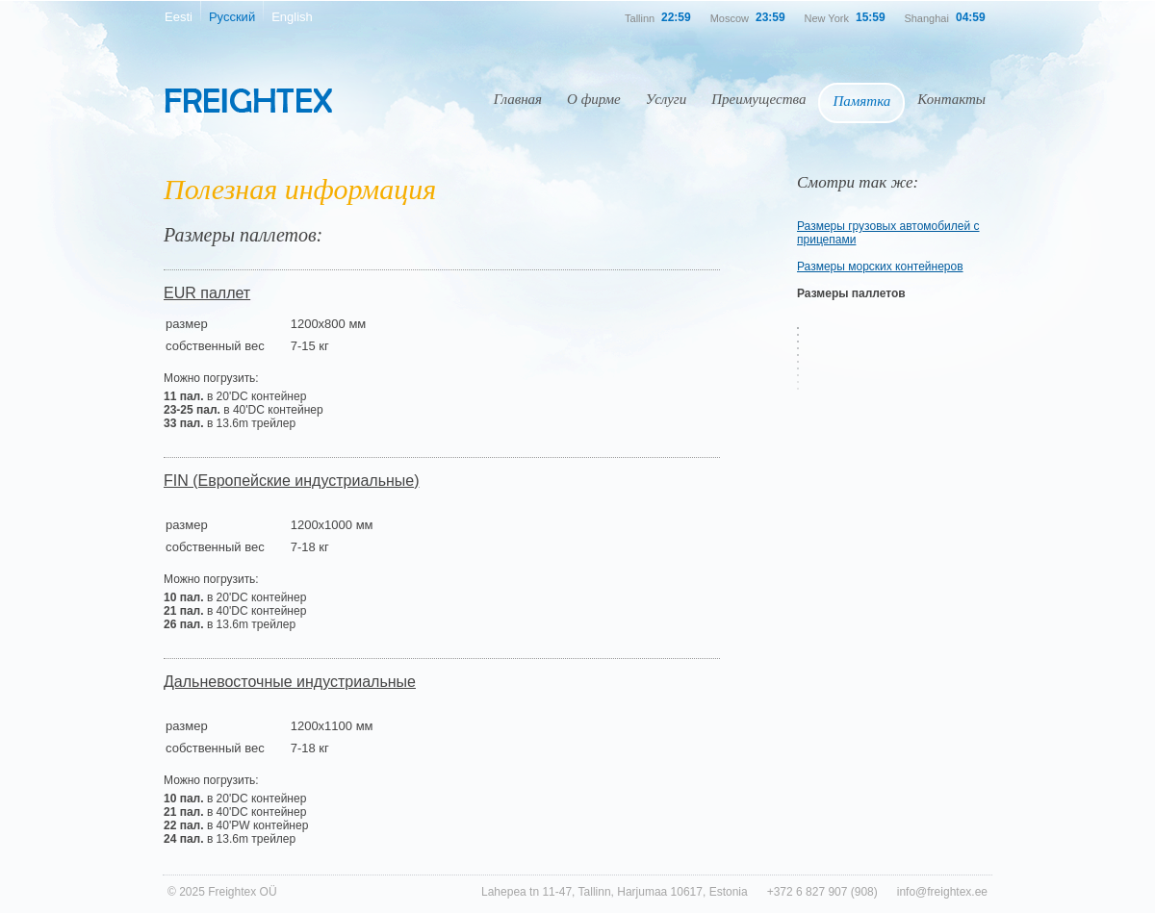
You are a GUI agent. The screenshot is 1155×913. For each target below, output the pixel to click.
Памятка (861, 101)
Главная (518, 99)
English (292, 17)
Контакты (951, 99)
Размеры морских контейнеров (880, 266)
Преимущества (758, 99)
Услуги (666, 99)
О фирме (594, 99)
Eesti (178, 17)
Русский (232, 17)
